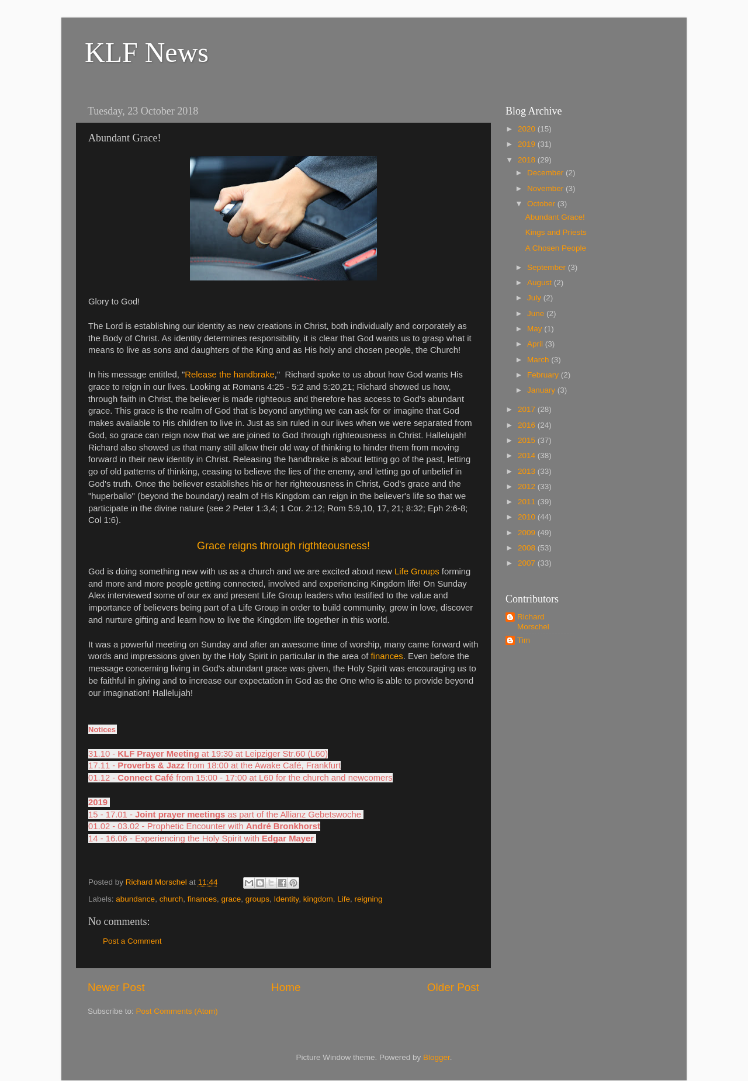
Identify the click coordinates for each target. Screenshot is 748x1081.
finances (202, 899)
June (536, 313)
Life (343, 899)
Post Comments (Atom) (177, 1011)
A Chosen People (555, 248)
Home (285, 987)
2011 (528, 501)
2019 (528, 144)
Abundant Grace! (555, 217)
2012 (528, 486)
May (535, 328)
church (171, 899)
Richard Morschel (533, 621)
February (544, 374)
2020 (528, 128)
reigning (368, 899)
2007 (528, 563)
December (546, 172)
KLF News (147, 52)
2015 (528, 440)
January (542, 390)
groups (257, 899)
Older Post (453, 987)
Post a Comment (132, 941)
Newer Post (116, 987)
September (547, 267)
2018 (528, 159)
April (536, 343)
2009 (528, 532)
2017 (528, 409)
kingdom (318, 899)
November (546, 188)
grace (231, 899)
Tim (523, 640)
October (542, 203)
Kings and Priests (556, 232)
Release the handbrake (230, 374)
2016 (528, 425)
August (540, 282)
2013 (528, 471)
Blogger (436, 1057)
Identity (286, 899)
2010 (528, 516)
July (535, 297)
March (539, 359)
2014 (528, 455)
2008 (528, 547)
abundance (135, 899)
